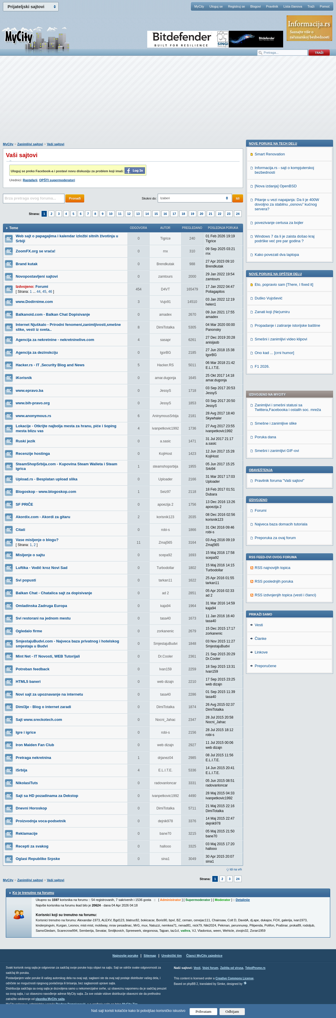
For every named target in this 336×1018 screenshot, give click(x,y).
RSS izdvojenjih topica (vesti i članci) (285, 432)
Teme (13, 228)
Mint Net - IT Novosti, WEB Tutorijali (48, 656)
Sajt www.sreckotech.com (39, 719)
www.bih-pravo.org (33, 403)
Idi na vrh (236, 869)
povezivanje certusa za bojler (279, 531)
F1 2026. (262, 675)
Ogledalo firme (29, 631)
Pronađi (75, 198)
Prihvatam (203, 1011)
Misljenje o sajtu (30, 555)
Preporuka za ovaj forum (275, 375)
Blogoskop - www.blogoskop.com (46, 491)
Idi (238, 198)
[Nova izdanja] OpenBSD (276, 494)
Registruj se (236, 6)
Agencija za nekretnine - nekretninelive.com (55, 339)
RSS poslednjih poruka (274, 419)
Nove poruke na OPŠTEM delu (275, 582)
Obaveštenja (261, 307)
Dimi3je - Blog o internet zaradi (43, 707)
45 (44, 292)
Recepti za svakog (32, 846)
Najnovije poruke (125, 955)
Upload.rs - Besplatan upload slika (46, 479)
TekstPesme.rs (255, 967)
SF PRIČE (24, 504)
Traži (311, 6)
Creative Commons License (234, 978)
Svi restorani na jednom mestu (43, 618)
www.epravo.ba (29, 390)
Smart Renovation (270, 462)
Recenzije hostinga (33, 453)
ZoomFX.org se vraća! (35, 251)
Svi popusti (26, 580)
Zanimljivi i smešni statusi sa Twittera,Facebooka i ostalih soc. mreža (288, 244)
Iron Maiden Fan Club (35, 745)
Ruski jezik (25, 441)
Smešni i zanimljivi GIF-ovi (277, 288)
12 (129, 214)
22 (219, 214)
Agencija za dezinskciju (37, 352)
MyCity (199, 6)
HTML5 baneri (28, 681)
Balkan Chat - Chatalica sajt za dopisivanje (54, 593)
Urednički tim (171, 955)
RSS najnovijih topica (272, 405)
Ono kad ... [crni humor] (274, 661)
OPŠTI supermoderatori (57, 180)
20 (201, 214)
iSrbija (21, 770)
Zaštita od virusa (231, 967)
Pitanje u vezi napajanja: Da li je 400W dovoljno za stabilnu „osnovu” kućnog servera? (287, 513)
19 (192, 214)
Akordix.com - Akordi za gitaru (43, 517)
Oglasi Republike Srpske (38, 859)
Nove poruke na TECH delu (273, 452)
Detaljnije (243, 900)
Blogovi (255, 6)
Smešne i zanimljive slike (276, 261)
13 (138, 214)
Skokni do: (149, 198)
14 (147, 214)
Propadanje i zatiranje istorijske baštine (287, 634)
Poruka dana (265, 274)
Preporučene (265, 746)
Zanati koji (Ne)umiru (272, 620)
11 (120, 214)
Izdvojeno (258, 337)
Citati (20, 529)
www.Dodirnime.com (34, 301)
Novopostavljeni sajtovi (37, 276)
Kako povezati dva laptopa (277, 563)
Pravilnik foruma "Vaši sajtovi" (279, 318)
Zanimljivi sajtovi (30, 144)
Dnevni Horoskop (31, 808)
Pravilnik (272, 6)
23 (229, 214)
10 (110, 214)
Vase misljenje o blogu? (37, 540)
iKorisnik (24, 378)
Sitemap (150, 955)
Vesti (259, 705)
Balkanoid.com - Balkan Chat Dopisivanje (53, 314)
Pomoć (325, 6)
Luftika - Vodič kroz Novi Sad (41, 567)
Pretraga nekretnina (33, 757)
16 (165, 214)
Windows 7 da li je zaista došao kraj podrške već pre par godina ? (285, 547)
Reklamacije (26, 833)
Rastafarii (30, 180)
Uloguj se (216, 6)
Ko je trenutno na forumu (33, 893)
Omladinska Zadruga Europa (41, 606)
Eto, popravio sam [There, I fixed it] (284, 593)
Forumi (41, 286)
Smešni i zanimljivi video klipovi (281, 647)
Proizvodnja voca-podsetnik (41, 821)
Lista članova (292, 6)
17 (174, 214)
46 (50, 292)
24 (238, 214)
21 (210, 214)
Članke (260, 718)
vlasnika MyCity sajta (50, 999)
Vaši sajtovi (55, 144)
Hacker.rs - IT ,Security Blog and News (50, 365)
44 (38, 292)
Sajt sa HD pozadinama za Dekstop (47, 795)
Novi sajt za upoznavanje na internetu (49, 694)
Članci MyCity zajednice (204, 955)
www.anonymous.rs (33, 416)
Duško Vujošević (269, 606)
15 (156, 214)
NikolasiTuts (27, 783)
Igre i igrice (26, 732)
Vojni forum (210, 967)
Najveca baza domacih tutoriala (281, 362)
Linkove (261, 732)
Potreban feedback (32, 669)
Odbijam (232, 1011)
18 (183, 214)
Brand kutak (26, 264)
